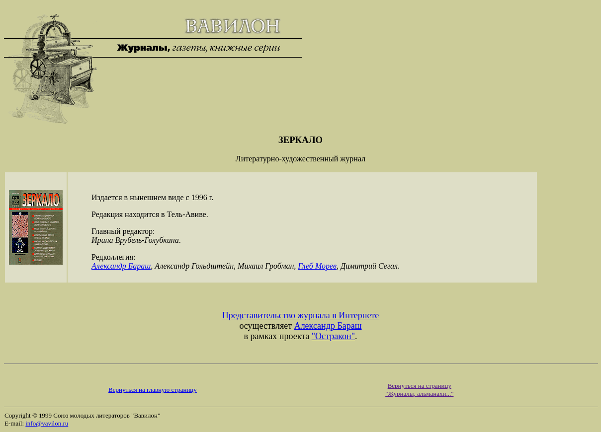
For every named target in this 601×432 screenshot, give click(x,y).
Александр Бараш (121, 266)
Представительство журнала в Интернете (300, 315)
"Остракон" (333, 336)
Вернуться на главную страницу (152, 389)
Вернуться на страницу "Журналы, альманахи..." (419, 389)
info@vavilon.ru (46, 423)
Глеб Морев (317, 266)
